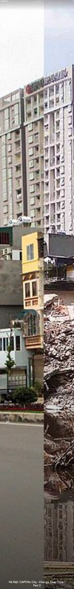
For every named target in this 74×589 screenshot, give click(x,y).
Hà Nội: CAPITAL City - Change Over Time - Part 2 (37, 583)
